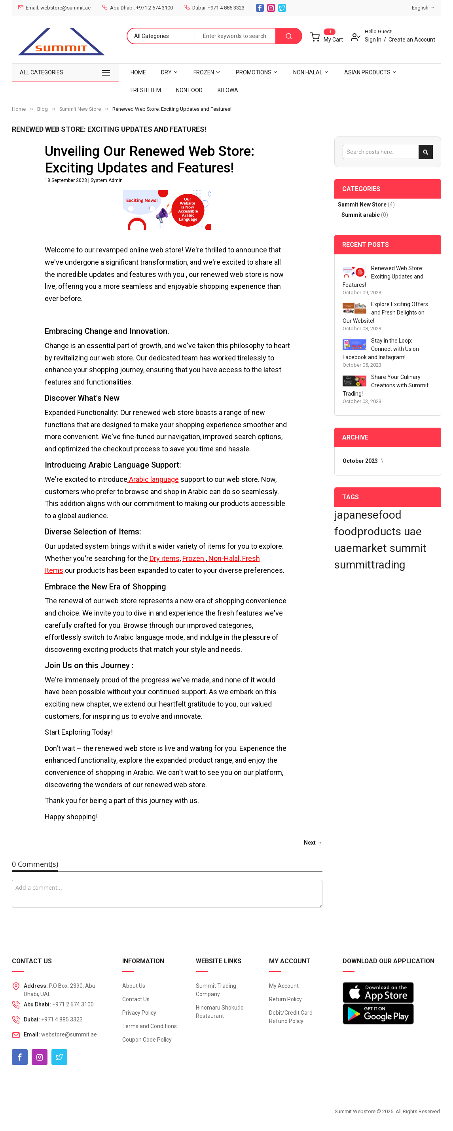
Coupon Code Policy (147, 1039)
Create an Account (412, 39)
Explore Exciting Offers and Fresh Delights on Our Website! (385, 312)
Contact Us (136, 999)
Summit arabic (361, 215)
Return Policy (285, 999)
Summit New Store (80, 109)
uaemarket (362, 548)
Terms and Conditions (149, 1026)
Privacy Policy (139, 1013)
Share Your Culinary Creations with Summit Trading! (385, 385)
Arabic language (153, 479)
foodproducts (369, 531)
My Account (284, 986)
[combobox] (235, 36)
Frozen (194, 558)
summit (408, 548)
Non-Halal (223, 558)
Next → (313, 842)
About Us (133, 986)
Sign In (373, 39)
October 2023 (361, 461)
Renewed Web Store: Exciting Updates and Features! (383, 276)
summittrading (369, 564)
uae (413, 531)
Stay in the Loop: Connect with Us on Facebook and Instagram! (381, 348)
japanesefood (368, 514)
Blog (42, 109)
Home (19, 109)
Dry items (165, 558)
